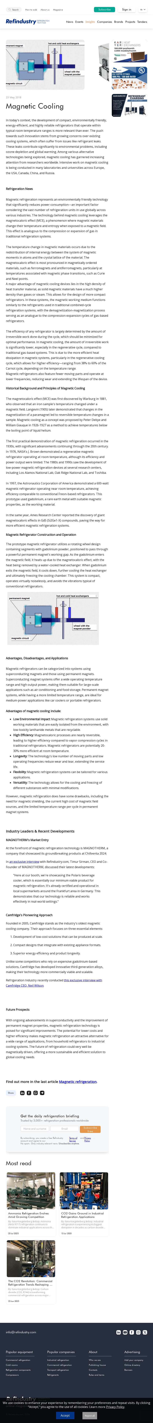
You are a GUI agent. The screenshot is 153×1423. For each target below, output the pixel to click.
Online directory (132, 1365)
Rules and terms (96, 1374)
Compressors (12, 1374)
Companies (104, 21)
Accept (65, 1415)
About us (45, 9)
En (142, 9)
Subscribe (104, 9)
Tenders (142, 21)
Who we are (95, 1360)
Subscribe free (90, 1129)
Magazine (58, 9)
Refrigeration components (18, 1370)
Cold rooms (12, 1365)
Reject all (90, 1415)
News (69, 21)
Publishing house (97, 1365)
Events (79, 21)
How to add (31, 9)
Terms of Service (73, 1139)
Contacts (93, 1370)
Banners (128, 1370)
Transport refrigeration (58, 1370)
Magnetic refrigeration (78, 1081)
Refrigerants (53, 1374)
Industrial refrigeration (58, 1360)
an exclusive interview (24, 862)
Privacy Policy (87, 1139)
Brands (118, 21)
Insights (90, 21)
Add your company (133, 1360)
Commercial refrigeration (18, 1360)
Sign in (126, 9)
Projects (130, 21)
